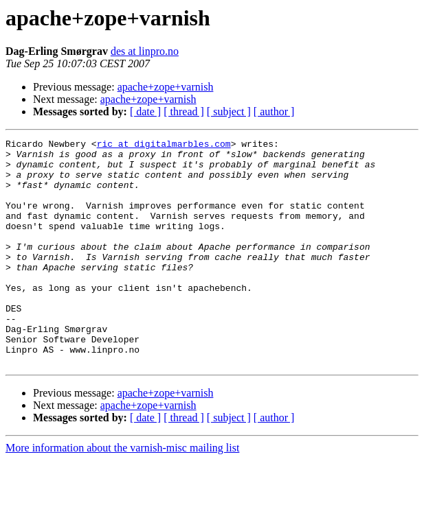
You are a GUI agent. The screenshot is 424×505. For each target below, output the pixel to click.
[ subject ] (229, 111)
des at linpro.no (145, 51)
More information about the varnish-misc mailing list (122, 493)
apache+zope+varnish (166, 87)
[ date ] (145, 111)
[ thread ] (184, 111)
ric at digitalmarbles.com (164, 145)
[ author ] (274, 111)
